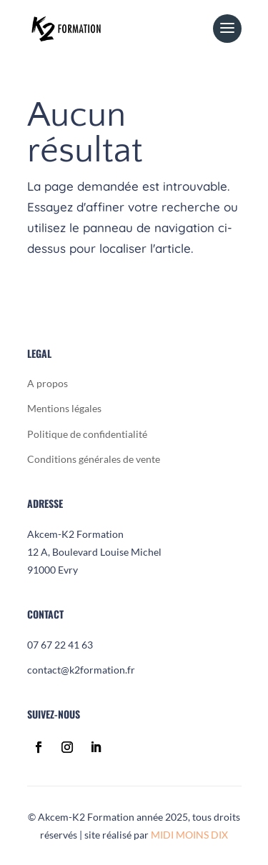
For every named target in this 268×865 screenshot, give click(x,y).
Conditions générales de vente (93, 459)
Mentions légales (64, 408)
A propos (47, 383)
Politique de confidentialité (87, 434)
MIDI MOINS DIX (189, 835)
